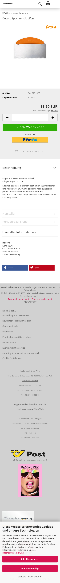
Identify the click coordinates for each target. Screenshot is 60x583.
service (24, 428)
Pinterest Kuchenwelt (42, 299)
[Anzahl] (30, 117)
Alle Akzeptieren (30, 559)
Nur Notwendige (30, 568)
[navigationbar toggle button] (56, 4)
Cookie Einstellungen (12, 358)
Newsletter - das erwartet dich (16, 320)
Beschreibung (11, 168)
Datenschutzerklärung (13, 552)
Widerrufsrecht (9, 342)
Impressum (7, 331)
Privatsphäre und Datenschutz (16, 337)
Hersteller (9, 213)
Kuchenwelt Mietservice (13, 347)
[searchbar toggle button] (40, 4)
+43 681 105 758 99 (31, 395)
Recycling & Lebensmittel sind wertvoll (20, 353)
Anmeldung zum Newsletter (15, 315)
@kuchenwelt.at (33, 428)
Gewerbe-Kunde (10, 326)
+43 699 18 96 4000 (31, 438)
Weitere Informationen (30, 576)
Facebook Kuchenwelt (18, 299)
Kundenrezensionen (15, 221)
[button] (7, 117)
